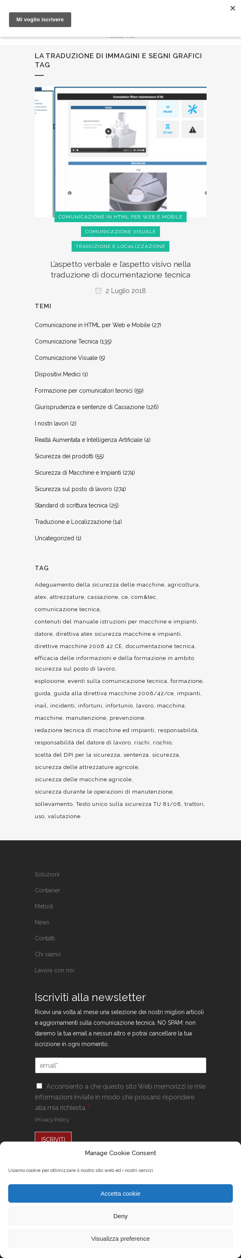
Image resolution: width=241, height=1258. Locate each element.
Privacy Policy (52, 1120)
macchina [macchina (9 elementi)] (171, 706)
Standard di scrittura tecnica (71, 505)
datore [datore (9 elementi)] (44, 634)
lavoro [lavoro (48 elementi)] (145, 706)
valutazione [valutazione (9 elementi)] (64, 816)
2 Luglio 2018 (120, 291)
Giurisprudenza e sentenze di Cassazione (89, 407)
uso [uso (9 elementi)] (40, 816)
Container (47, 890)
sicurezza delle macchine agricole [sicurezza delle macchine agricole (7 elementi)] (83, 779)
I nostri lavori (51, 423)
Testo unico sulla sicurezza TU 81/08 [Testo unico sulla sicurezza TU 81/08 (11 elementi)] (128, 804)
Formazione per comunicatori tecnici (84, 390)
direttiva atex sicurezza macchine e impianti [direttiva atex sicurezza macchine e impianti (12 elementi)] (118, 634)
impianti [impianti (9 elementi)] (188, 693)
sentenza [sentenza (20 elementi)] (136, 755)
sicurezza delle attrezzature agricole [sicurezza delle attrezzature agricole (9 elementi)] (86, 767)
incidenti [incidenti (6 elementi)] (62, 706)
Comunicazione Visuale (66, 358)
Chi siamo (48, 954)
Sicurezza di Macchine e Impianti (78, 472)
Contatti (45, 938)
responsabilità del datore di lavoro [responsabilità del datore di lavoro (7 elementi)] (83, 742)
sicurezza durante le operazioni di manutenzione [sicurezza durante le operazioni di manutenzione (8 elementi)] (104, 792)
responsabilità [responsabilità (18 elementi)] (178, 730)
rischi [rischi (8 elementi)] (142, 742)
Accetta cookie (121, 1193)
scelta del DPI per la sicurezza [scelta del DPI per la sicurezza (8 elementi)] (77, 755)
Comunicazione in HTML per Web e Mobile (92, 325)
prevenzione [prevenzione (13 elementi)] (127, 718)
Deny (120, 1216)
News (42, 922)
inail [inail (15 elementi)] (41, 706)
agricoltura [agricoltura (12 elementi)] (183, 585)
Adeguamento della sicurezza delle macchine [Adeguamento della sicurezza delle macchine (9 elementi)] (99, 585)
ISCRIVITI (53, 1139)
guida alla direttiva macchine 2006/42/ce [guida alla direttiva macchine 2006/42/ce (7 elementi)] (114, 693)
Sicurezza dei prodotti (64, 456)
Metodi (44, 906)
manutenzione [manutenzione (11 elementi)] (86, 718)
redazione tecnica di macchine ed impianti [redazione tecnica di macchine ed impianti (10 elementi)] (95, 730)
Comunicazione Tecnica (66, 341)
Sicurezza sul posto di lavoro (73, 489)
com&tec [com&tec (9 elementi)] (143, 597)
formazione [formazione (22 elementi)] (187, 681)
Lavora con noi (54, 970)
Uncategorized (54, 538)
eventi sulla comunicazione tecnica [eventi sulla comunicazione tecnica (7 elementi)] (117, 681)
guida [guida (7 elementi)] (43, 693)
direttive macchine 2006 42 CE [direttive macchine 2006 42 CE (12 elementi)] (78, 646)
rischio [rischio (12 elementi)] (162, 742)
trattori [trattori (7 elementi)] (194, 804)
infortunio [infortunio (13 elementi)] (119, 706)
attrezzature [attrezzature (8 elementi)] (67, 597)
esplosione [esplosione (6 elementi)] (50, 681)
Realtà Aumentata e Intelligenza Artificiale (88, 440)
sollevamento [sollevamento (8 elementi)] (54, 804)
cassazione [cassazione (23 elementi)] (103, 597)
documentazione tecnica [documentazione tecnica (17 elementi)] (160, 646)
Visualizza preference (120, 1238)
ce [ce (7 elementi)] (125, 597)
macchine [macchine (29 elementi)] (49, 718)
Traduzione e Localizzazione (73, 522)
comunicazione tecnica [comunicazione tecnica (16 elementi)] (67, 609)
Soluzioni (47, 874)
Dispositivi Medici (58, 374)
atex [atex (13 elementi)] (41, 597)
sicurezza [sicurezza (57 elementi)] (165, 755)
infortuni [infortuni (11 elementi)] (90, 706)
